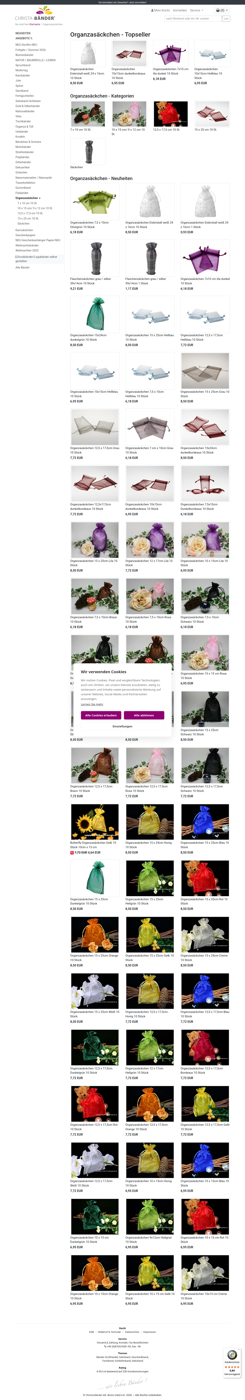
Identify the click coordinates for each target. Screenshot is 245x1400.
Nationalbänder (24, 111)
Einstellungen (122, 726)
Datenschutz (132, 1332)
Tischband (107, 1360)
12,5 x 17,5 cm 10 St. (30, 213)
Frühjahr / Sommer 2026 (30, 50)
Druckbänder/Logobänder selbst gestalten (36, 259)
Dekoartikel (22, 167)
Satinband (124, 1357)
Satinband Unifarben (28, 101)
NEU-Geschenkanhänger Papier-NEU (37, 240)
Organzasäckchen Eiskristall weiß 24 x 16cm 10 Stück (87, 73)
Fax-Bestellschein (138, 1342)
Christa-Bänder (94, 1395)
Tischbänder (23, 121)
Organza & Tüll (24, 126)
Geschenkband (140, 1357)
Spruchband (22, 65)
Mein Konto (160, 10)
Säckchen (23, 223)
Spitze (19, 85)
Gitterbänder (23, 162)
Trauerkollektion (25, 182)
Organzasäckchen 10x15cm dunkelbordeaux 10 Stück (128, 73)
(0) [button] (220, 10)
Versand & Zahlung (107, 1342)
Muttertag (21, 70)
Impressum (149, 1332)
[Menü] (238, 1350)
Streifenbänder (24, 152)
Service (195, 10)
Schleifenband (123, 1360)
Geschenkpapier (25, 235)
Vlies (18, 116)
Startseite (34, 24)
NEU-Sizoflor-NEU (26, 44)
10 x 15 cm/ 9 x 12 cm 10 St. (35, 208)
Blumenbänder (24, 55)
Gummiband (23, 187)
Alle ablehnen (144, 715)
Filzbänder (21, 193)
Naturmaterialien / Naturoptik (33, 177)
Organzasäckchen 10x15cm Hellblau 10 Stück (208, 73)
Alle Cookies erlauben (101, 715)
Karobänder (22, 75)
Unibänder (21, 131)
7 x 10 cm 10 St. (27, 203)
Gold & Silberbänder (27, 106)
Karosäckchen (24, 230)
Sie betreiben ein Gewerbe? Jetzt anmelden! (123, 2)
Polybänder (22, 157)
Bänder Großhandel (107, 1357)
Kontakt (123, 1342)
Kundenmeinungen (138, 1371)
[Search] (193, 19)
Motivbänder (23, 147)
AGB (91, 1332)
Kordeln (20, 136)
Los (226, 18)
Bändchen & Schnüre (28, 142)
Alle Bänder (22, 267)
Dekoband (137, 1360)
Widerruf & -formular (109, 1332)
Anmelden (180, 10)
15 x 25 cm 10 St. (28, 218)
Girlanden (21, 172)
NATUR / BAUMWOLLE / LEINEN (35, 60)
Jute (18, 80)
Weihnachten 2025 (27, 250)
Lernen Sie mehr (92, 704)
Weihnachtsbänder (27, 245)
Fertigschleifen (24, 96)
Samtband (21, 91)
